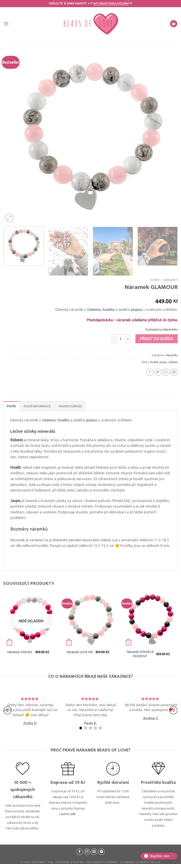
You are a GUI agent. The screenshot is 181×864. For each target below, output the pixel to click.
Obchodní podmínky (102, 862)
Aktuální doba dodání (111, 3)
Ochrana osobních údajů (140, 862)
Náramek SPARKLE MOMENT (140, 654)
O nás (25, 862)
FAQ (50, 862)
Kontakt (39, 862)
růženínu (94, 310)
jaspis (163, 362)
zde (73, 814)
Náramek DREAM (19, 652)
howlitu (109, 310)
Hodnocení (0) (70, 406)
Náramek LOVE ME (79, 652)
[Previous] (8, 710)
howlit (154, 362)
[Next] (173, 710)
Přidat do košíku (156, 339)
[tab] (11, 406)
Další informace (37, 406)
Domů (154, 280)
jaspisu (136, 310)
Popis (11, 406)
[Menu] (6, 23)
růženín (173, 362)
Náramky (171, 280)
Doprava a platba (70, 862)
